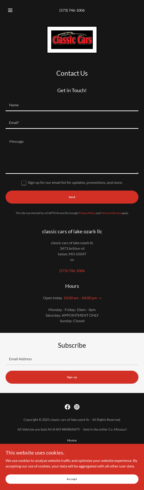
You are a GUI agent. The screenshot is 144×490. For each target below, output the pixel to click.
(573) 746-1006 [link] (72, 10)
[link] (72, 39)
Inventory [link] (72, 446)
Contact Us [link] (72, 452)
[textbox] (72, 105)
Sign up (72, 377)
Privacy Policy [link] (87, 213)
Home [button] (72, 440)
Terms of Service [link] (111, 213)
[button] (12, 10)
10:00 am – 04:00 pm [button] (80, 297)
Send (72, 197)
